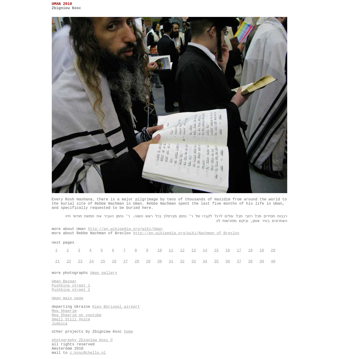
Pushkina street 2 (71, 290)
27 (125, 261)
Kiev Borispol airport (116, 307)
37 (239, 261)
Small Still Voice (71, 319)
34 (205, 261)
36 (228, 261)
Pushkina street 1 (71, 286)
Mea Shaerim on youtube (76, 315)
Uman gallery (103, 273)
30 (159, 261)
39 (261, 261)
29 (148, 261)
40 (273, 261)
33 (193, 261)
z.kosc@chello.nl (88, 353)
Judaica (60, 324)
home (128, 332)
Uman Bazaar (64, 281)
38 (250, 261)
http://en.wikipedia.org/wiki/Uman (125, 229)
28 (137, 261)
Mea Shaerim (64, 311)
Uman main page (67, 298)
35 (216, 261)
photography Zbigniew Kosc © (82, 340)
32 (182, 261)
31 (171, 261)
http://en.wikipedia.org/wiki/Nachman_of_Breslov (186, 233)
